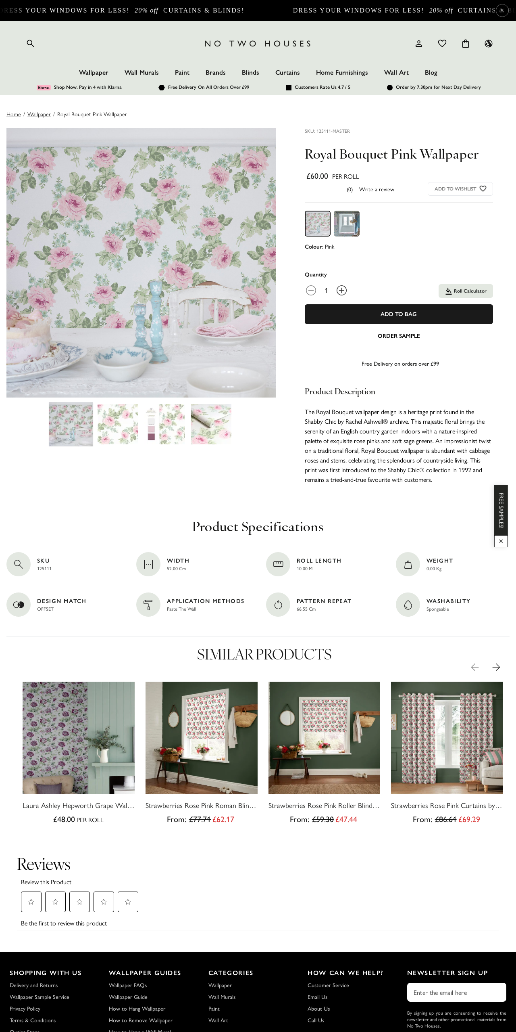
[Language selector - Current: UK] (488, 43)
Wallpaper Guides (145, 916)
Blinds (250, 72)
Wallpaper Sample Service (39, 940)
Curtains (287, 72)
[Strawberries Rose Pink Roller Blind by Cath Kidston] (324, 755)
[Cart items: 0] (465, 43)
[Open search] (31, 44)
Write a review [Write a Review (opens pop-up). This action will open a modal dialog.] (376, 189)
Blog (431, 72)
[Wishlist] (442, 43)
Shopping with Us (46, 916)
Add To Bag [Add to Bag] (399, 314)
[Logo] (257, 43)
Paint (182, 72)
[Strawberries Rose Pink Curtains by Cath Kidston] (447, 755)
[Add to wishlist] (483, 188)
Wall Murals (142, 72)
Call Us (316, 963)
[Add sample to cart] (399, 335)
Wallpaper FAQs (128, 928)
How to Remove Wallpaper (141, 963)
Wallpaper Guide (128, 940)
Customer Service (328, 928)
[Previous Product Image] (474, 667)
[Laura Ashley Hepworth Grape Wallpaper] (79, 755)
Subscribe (456, 990)
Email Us (317, 940)
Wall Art (396, 72)
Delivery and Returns (34, 928)
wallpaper (39, 114)
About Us (319, 951)
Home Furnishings (342, 72)
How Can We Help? (346, 916)
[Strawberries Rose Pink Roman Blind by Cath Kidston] (202, 755)
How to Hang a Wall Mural (140, 975)
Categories (231, 916)
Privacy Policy (25, 951)
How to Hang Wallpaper (137, 951)
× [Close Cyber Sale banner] (502, 10)
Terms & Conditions (33, 963)
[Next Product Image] (496, 667)
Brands (216, 72)
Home (13, 114)
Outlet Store (25, 975)
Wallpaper (93, 72)
